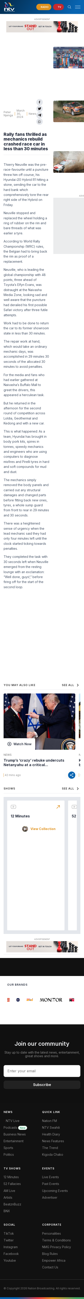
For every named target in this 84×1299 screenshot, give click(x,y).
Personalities (51, 1233)
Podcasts (15, 1127)
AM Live (9, 1191)
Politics (9, 1154)
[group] (10, 1000)
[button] (75, 7)
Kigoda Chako (52, 1154)
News (32, 113)
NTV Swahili (51, 1127)
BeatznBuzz (12, 1204)
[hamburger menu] (77, 7)
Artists (8, 1197)
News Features (53, 1141)
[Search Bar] (69, 7)
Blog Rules (50, 1254)
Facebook (11, 1254)
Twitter (9, 1240)
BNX (7, 1211)
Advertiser (49, 1197)
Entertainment (14, 1141)
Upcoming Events (55, 1191)
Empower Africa (53, 1260)
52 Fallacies (12, 1184)
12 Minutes (20, 816)
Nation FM (49, 1121)
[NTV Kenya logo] (9, 7)
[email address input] (42, 1071)
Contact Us (50, 1267)
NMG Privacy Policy (56, 1247)
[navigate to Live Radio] (43, 7)
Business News (15, 1134)
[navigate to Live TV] (58, 7)
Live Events (50, 1177)
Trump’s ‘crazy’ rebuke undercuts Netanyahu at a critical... (34, 762)
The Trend (50, 1148)
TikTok (9, 1233)
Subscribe (42, 1084)
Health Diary (51, 1134)
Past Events (50, 1184)
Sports (8, 1148)
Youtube (10, 1260)
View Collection (43, 829)
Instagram (11, 1247)
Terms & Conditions (56, 1240)
